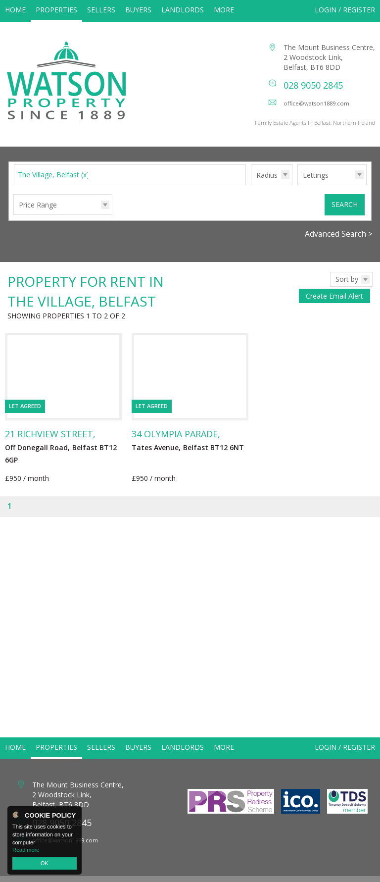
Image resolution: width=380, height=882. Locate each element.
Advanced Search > (339, 244)
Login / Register (345, 9)
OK (44, 863)
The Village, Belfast (53, 185)
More (224, 9)
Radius (267, 185)
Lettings (316, 185)
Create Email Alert (334, 306)
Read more (25, 850)
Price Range (38, 215)
